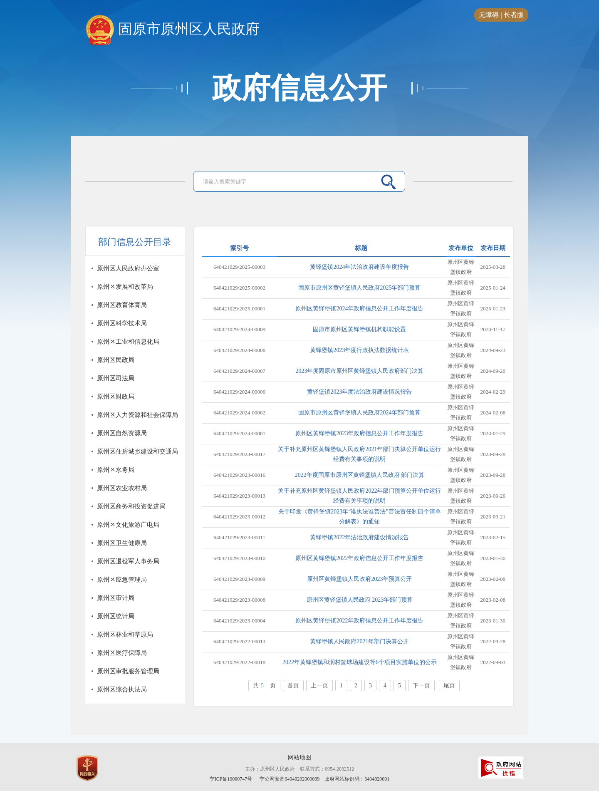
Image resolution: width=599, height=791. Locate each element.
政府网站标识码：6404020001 (356, 779)
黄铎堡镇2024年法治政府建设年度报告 (359, 267)
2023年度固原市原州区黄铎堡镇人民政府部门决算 (359, 371)
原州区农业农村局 (122, 488)
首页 (293, 685)
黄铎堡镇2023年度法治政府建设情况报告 (359, 392)
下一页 (421, 685)
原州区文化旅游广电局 (128, 524)
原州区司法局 (115, 378)
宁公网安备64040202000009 (289, 779)
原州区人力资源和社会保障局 (137, 415)
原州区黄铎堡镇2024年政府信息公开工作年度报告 (359, 308)
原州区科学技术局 (122, 323)
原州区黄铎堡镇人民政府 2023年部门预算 (360, 600)
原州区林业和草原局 (125, 634)
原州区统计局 (115, 616)
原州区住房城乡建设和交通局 (137, 451)
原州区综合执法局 (122, 689)
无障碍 (489, 14)
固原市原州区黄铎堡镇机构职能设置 (359, 329)
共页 (264, 685)
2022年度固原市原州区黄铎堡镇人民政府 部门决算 (360, 475)
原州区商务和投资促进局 (131, 506)
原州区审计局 (115, 598)
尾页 (449, 685)
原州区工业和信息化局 (128, 341)
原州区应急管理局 (122, 579)
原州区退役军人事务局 (128, 561)
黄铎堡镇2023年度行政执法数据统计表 (359, 350)
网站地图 (299, 757)
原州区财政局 (115, 396)
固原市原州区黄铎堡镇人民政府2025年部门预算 (359, 288)
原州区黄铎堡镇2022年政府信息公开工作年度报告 (359, 558)
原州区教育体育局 (122, 305)
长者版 (514, 14)
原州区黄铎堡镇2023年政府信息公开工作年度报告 (359, 433)
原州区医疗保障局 (122, 653)
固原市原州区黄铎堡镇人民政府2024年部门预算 (359, 412)
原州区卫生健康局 (122, 543)
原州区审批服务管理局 (128, 671)
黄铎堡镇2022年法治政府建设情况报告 (359, 537)
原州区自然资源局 (122, 433)
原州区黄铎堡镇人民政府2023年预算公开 (359, 579)
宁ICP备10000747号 (232, 779)
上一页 (319, 685)
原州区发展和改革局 (125, 286)
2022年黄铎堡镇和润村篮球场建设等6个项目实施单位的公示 (359, 662)
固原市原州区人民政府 (172, 30)
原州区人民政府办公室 (128, 268)
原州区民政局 (115, 360)
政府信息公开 (299, 88)
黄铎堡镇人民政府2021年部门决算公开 (359, 641)
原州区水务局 (115, 469)
